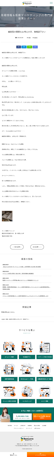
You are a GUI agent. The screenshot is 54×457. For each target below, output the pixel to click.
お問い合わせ (37, 428)
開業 (29, 37)
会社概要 (44, 425)
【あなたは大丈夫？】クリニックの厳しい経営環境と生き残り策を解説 (22, 266)
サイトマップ (29, 428)
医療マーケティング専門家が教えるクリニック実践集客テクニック (20, 280)
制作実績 (10, 425)
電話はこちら (13, 454)
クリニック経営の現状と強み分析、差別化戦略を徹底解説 (18, 273)
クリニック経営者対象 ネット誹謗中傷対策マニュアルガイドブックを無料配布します (25, 296)
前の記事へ (17, 247)
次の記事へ (36, 247)
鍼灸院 (35, 37)
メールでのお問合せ (40, 454)
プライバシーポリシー (19, 428)
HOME (3, 319)
